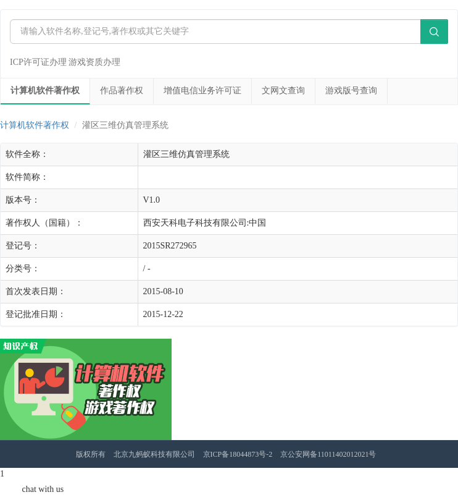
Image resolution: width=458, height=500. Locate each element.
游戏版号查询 (351, 90)
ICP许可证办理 (38, 62)
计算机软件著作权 (45, 90)
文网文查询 (283, 90)
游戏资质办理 (94, 62)
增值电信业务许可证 (202, 90)
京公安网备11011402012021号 (328, 454)
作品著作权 (121, 90)
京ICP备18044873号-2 (238, 454)
